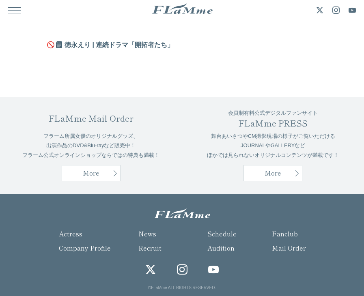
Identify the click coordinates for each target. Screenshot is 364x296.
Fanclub (285, 233)
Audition (221, 248)
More (273, 173)
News (147, 233)
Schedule (222, 233)
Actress (70, 233)
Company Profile (85, 248)
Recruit (150, 248)
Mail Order (289, 248)
